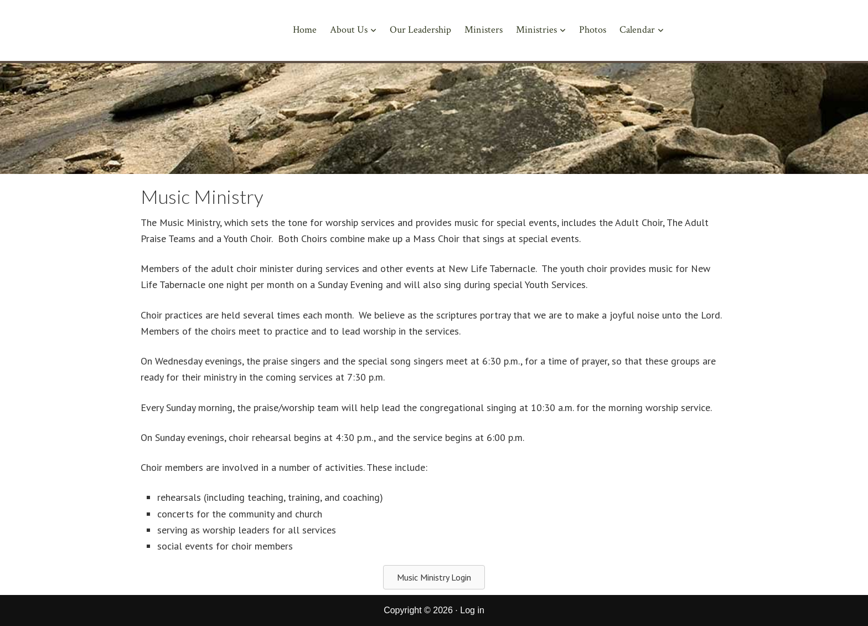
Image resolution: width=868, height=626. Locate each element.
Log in (472, 610)
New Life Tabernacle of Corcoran (183, 34)
